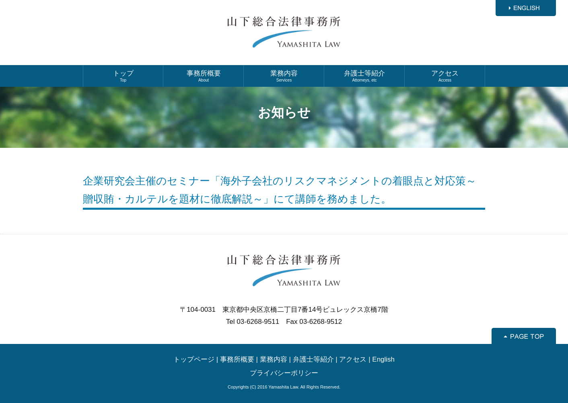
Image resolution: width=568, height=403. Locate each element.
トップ (123, 76)
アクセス (445, 76)
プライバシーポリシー (284, 373)
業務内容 (284, 76)
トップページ (193, 359)
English (383, 359)
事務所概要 (203, 76)
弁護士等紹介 (364, 76)
